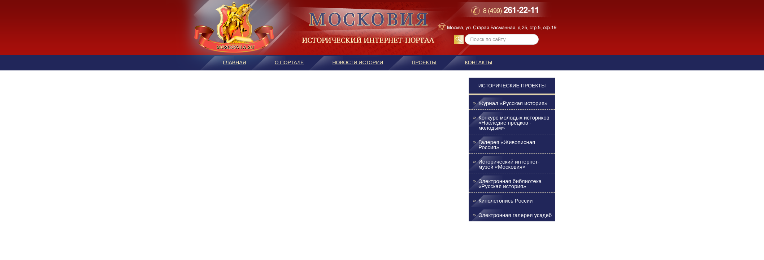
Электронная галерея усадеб (515, 215)
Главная (234, 62)
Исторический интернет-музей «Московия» (508, 164)
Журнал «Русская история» (512, 103)
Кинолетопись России (505, 200)
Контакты (478, 62)
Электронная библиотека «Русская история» (510, 184)
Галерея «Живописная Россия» (506, 145)
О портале (289, 62)
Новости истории (357, 62)
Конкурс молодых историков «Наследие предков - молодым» (514, 122)
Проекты (424, 62)
